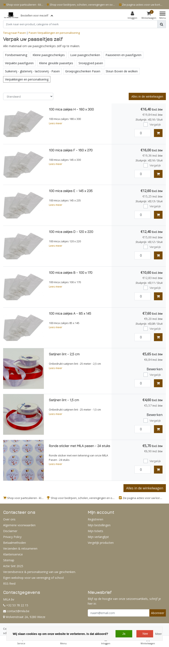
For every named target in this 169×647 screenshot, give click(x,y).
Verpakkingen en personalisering (58, 33)
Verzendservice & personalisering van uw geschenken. (39, 572)
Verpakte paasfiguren (19, 63)
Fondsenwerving (16, 55)
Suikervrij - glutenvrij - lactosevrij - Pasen (32, 71)
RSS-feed (9, 583)
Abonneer (157, 613)
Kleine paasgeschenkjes (49, 55)
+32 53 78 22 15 (15, 605)
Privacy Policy (12, 537)
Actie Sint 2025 (13, 566)
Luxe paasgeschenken (85, 55)
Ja (123, 633)
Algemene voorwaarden (19, 525)
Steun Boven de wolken (122, 71)
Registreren (95, 519)
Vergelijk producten (101, 543)
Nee (145, 633)
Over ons (9, 519)
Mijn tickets (95, 531)
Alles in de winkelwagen (147, 96)
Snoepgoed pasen (91, 63)
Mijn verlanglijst (98, 537)
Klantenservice (13, 554)
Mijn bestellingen (99, 525)
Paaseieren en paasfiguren (123, 55)
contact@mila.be (16, 611)
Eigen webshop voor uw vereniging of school (33, 578)
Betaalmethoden (14, 543)
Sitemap (8, 560)
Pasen (33, 33)
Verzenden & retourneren (20, 548)
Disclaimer (10, 531)
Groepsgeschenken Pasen (82, 71)
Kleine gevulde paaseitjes (56, 63)
